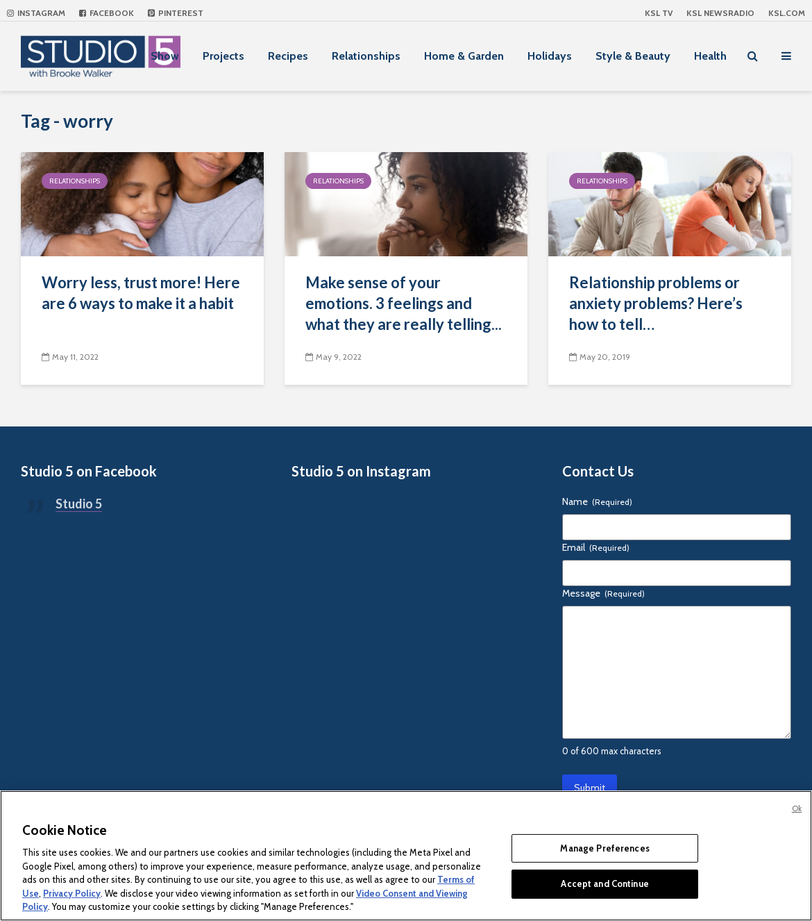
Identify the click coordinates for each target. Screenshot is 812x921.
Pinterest (175, 13)
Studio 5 (79, 503)
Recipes (288, 56)
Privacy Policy (72, 893)
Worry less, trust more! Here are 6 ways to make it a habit (141, 293)
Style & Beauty (632, 56)
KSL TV (659, 13)
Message (603, 593)
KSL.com (786, 13)
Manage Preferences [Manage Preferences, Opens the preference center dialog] (604, 848)
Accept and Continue (604, 883)
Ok (797, 808)
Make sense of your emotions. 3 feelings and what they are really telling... (403, 303)
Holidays (549, 56)
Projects (223, 56)
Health (710, 56)
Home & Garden (464, 56)
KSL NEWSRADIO (720, 13)
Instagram (36, 13)
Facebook (106, 13)
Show (165, 56)
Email (595, 547)
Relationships (366, 56)
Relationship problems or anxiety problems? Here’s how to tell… (656, 303)
